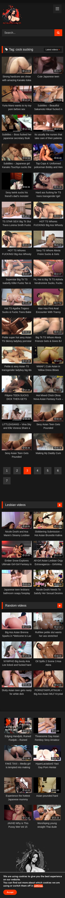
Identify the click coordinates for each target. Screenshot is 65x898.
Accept (10, 892)
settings (38, 885)
